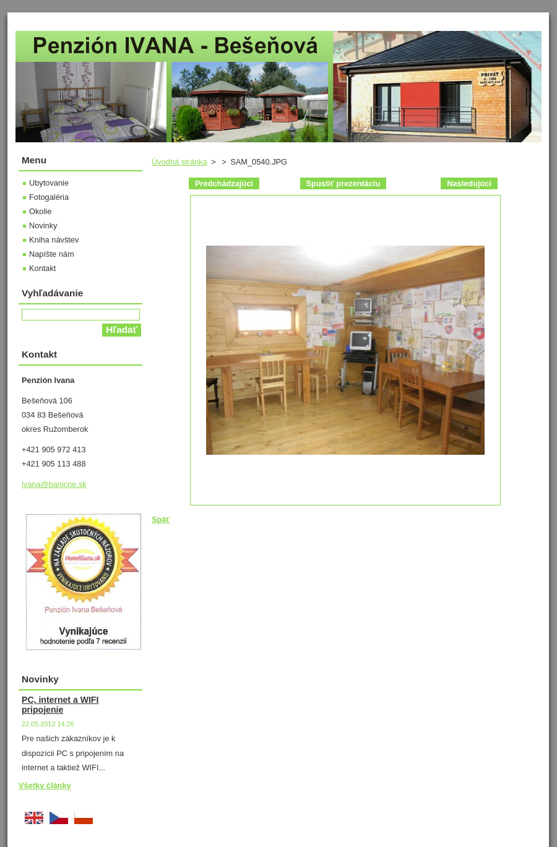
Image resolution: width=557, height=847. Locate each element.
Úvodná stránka (179, 161)
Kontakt (42, 268)
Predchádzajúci (224, 183)
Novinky (43, 225)
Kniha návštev (54, 239)
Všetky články (45, 785)
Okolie (40, 211)
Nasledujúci (469, 183)
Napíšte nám (51, 254)
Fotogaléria (49, 197)
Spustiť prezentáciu (343, 183)
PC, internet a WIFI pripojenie (60, 705)
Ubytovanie (49, 182)
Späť (161, 519)
